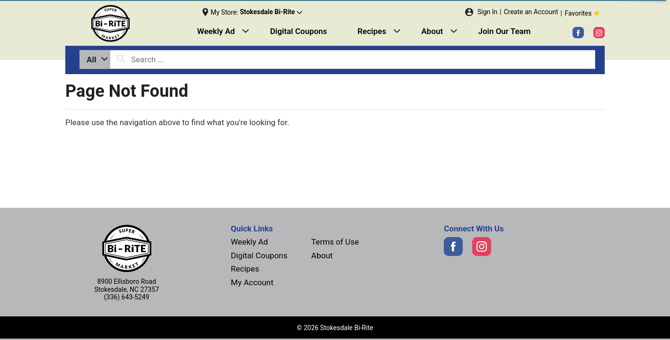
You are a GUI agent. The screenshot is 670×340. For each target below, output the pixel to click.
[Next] (133, 23)
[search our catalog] (121, 59)
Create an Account (531, 12)
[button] (271, 12)
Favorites (583, 13)
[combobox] (94, 59)
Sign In (487, 12)
